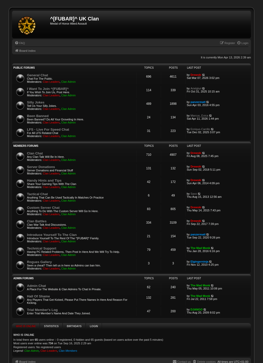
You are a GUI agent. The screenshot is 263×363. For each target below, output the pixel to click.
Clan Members (68, 350)
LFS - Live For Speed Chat (48, 129)
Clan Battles (36, 221)
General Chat (37, 75)
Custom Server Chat (43, 208)
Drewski (196, 74)
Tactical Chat (37, 194)
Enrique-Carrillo (200, 129)
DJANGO (197, 309)
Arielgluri (196, 88)
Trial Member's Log (42, 310)
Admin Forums (23, 278)
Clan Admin (68, 81)
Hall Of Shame (38, 296)
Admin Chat (36, 286)
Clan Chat (35, 153)
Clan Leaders (51, 81)
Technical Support (41, 248)
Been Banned (38, 116)
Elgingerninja (200, 261)
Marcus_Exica (199, 115)
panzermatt (198, 101)
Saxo (194, 193)
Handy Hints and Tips (44, 180)
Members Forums (25, 145)
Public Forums (24, 67)
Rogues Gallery (39, 262)
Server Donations (41, 167)
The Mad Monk (200, 248)
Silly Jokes (35, 102)
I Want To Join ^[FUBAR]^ (48, 89)
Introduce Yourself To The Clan (52, 235)
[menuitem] (20, 43)
